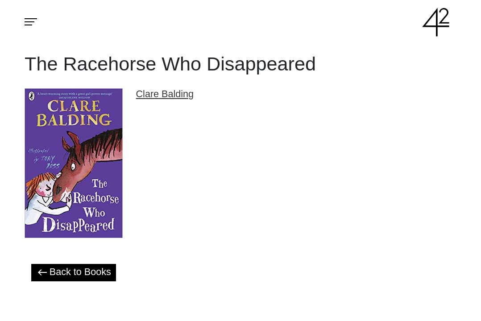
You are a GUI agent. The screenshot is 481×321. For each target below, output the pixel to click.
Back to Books (73, 272)
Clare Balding (165, 93)
